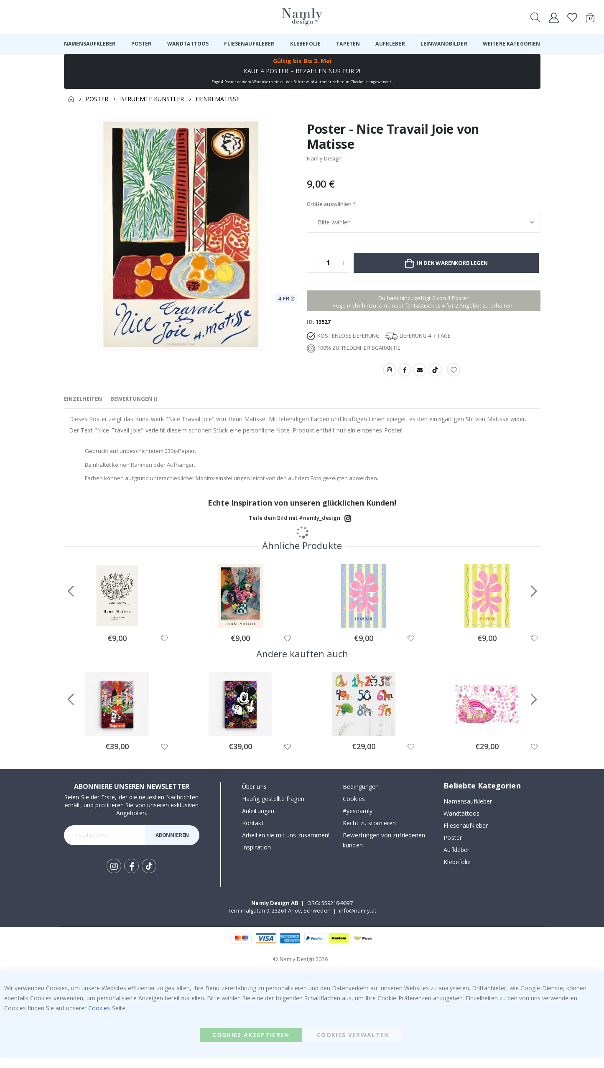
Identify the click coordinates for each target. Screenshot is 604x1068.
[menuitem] (90, 44)
